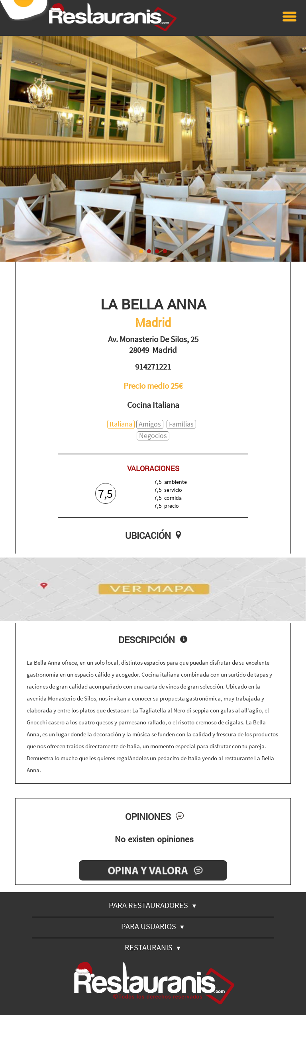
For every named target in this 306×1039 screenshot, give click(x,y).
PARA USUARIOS (153, 926)
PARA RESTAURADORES (153, 905)
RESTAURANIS (153, 947)
